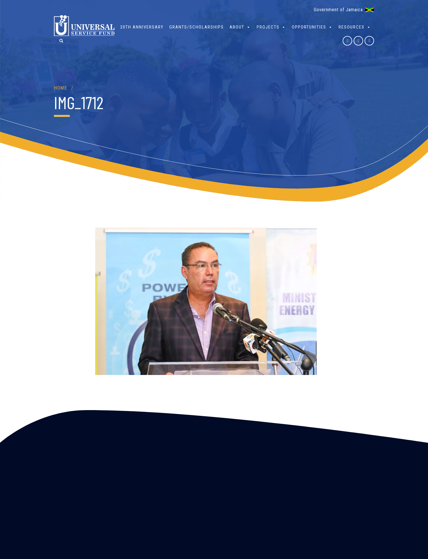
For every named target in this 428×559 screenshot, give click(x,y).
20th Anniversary (142, 27)
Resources (355, 26)
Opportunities (312, 26)
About (240, 26)
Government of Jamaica (338, 9)
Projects (271, 26)
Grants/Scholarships (196, 27)
